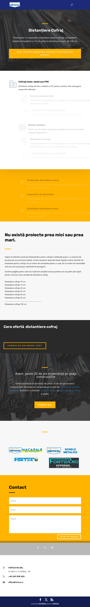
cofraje (77, 390)
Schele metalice (40, 120)
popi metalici (65, 390)
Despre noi (45, 405)
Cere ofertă (14, 327)
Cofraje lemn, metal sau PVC (37, 77)
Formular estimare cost (25, 346)
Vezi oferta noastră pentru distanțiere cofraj (45, 53)
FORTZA (55, 604)
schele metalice (48, 390)
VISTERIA (42, 604)
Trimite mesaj (69, 537)
